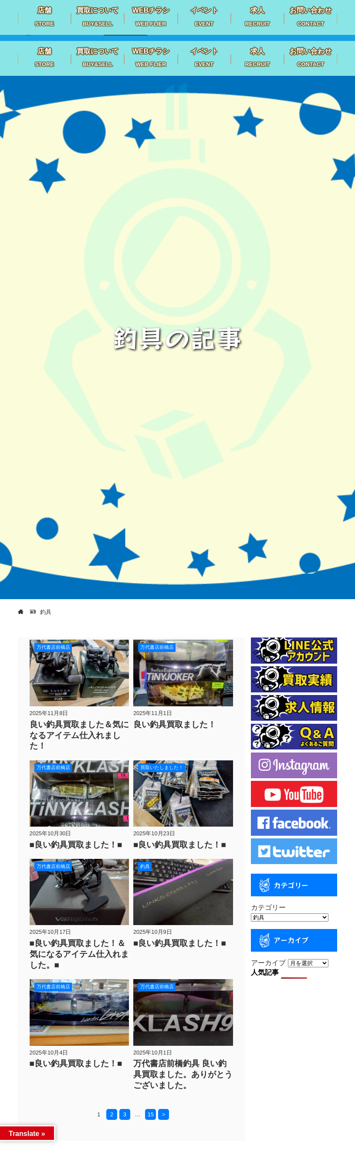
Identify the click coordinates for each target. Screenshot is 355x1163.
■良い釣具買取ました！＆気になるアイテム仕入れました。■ (79, 954)
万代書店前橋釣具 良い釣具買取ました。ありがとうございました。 (183, 1074)
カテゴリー (268, 907)
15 (151, 1114)
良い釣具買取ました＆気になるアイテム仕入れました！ (79, 735)
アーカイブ (268, 962)
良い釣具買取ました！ (174, 724)
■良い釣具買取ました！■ (76, 844)
